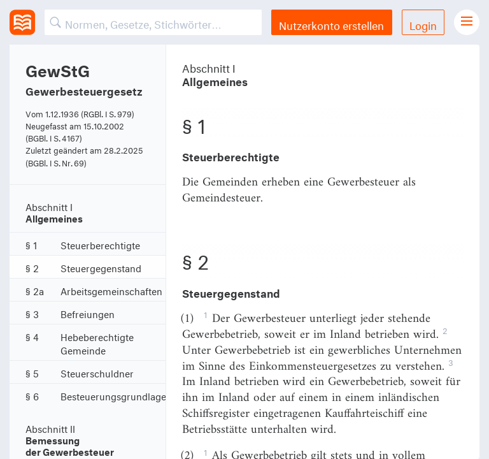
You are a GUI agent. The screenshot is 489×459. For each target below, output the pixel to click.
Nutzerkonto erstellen (331, 24)
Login (423, 24)
